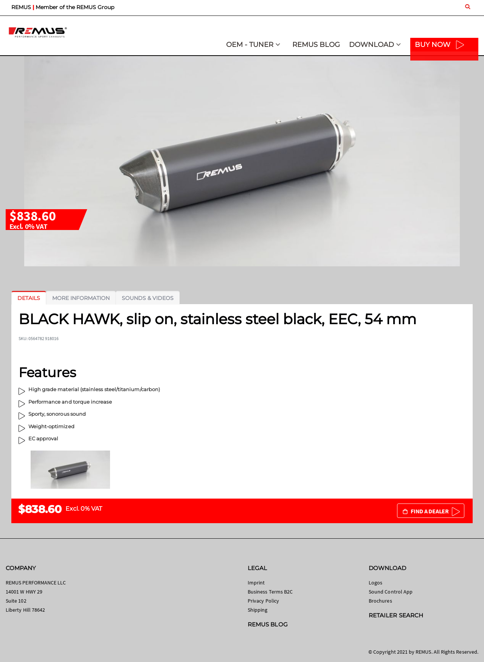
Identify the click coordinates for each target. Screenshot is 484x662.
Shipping (258, 609)
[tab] (28, 298)
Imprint (256, 582)
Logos (375, 582)
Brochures (380, 600)
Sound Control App (391, 591)
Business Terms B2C (270, 591)
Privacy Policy (263, 600)
